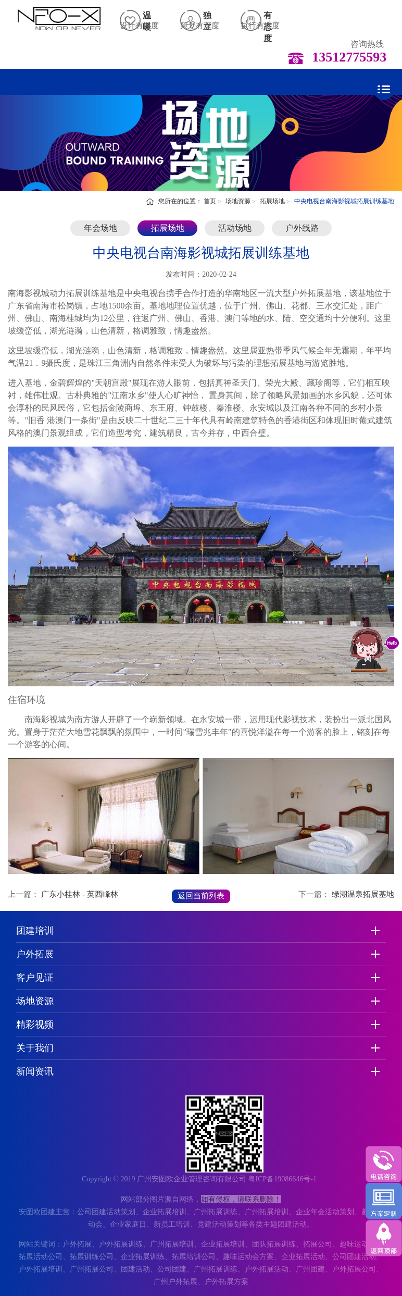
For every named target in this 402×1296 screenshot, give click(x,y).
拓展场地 (272, 201)
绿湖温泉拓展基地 (363, 894)
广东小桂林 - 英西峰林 (79, 894)
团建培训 (35, 930)
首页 (210, 201)
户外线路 (302, 228)
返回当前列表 (201, 896)
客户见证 (35, 977)
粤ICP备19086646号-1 (282, 1179)
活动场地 (235, 228)
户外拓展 (35, 954)
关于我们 (35, 1048)
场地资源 (237, 201)
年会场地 (100, 228)
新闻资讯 (35, 1071)
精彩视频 (35, 1024)
